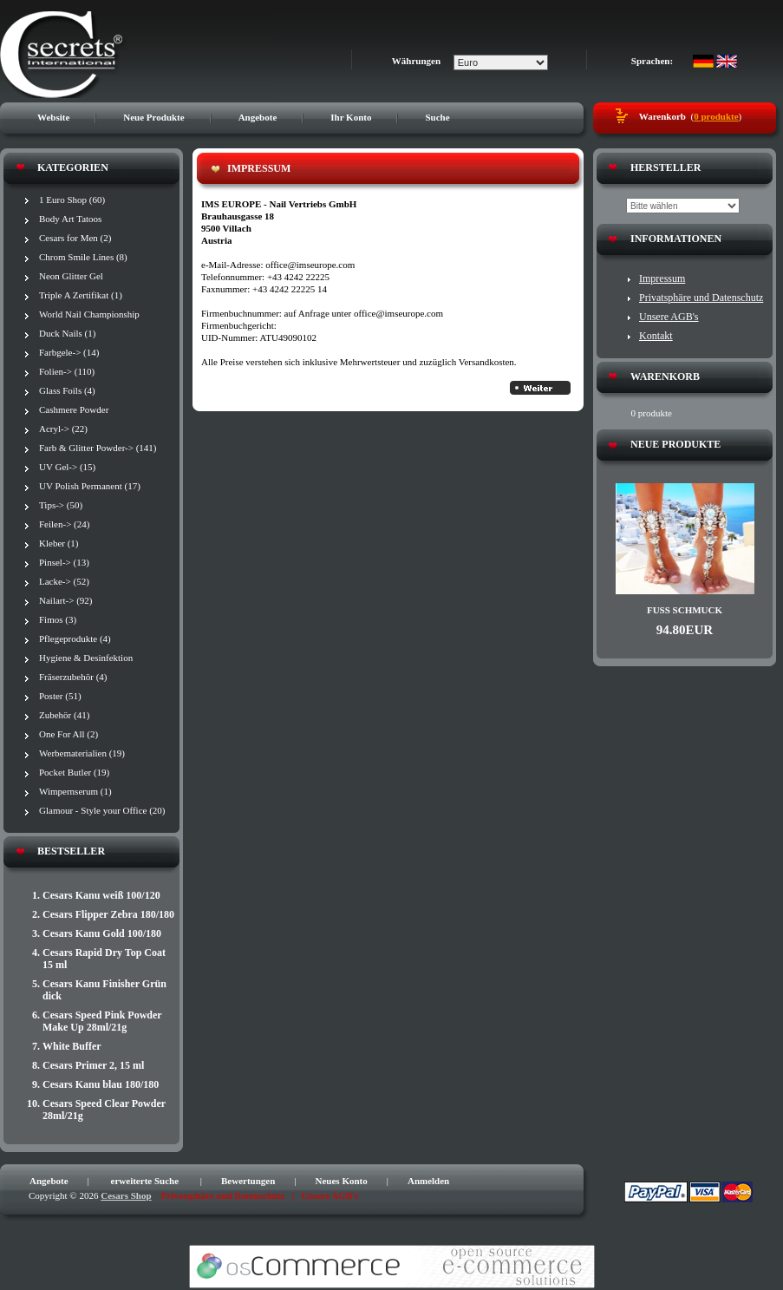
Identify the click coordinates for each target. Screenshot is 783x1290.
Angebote (257, 117)
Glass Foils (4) (67, 390)
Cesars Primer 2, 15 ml (93, 1065)
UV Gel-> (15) (67, 467)
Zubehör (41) (64, 715)
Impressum (662, 278)
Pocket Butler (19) (74, 772)
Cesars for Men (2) (75, 237)
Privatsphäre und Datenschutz (701, 297)
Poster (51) (60, 696)
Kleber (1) (59, 543)
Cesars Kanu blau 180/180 (100, 1084)
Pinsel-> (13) (64, 562)
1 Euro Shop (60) (72, 199)
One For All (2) (68, 734)
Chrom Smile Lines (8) (83, 257)
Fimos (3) (57, 619)
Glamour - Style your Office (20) (102, 810)
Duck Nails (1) (67, 333)
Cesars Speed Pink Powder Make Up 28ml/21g (101, 1021)
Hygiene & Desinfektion (86, 657)
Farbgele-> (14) (69, 352)
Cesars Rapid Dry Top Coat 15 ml (104, 958)
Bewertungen (248, 1180)
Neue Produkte (153, 117)
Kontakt (656, 336)
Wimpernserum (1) (75, 791)
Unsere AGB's (669, 317)
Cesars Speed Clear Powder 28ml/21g (104, 1109)
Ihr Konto (350, 117)
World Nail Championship (89, 314)
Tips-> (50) (60, 505)
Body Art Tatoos (70, 218)
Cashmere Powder (73, 409)
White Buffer (71, 1046)
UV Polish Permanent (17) (89, 486)
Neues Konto (342, 1180)
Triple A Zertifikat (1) (80, 295)
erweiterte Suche (145, 1180)
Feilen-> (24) (64, 524)
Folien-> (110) (67, 371)
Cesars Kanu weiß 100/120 (101, 895)
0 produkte (716, 116)
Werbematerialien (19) (82, 753)
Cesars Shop (126, 1195)
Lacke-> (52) (64, 581)
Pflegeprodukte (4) (75, 638)
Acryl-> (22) (63, 428)
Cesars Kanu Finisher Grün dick (104, 990)
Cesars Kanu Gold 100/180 (101, 933)
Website (53, 117)
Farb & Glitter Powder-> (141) (98, 447)
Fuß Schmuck (684, 610)
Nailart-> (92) (65, 600)
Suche (437, 117)
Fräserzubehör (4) (73, 676)
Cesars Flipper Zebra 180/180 (108, 914)
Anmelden (428, 1180)
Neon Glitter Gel (71, 276)
